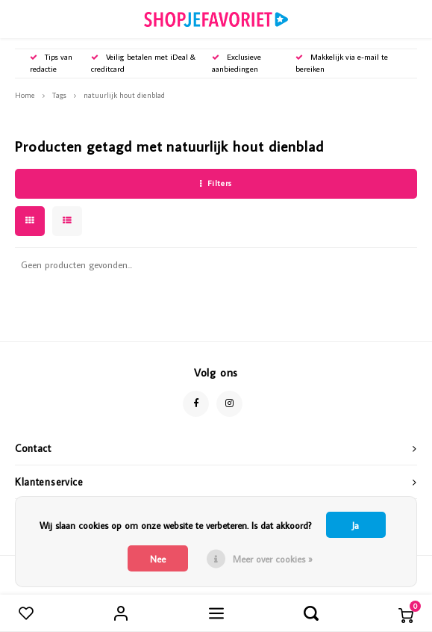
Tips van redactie (51, 63)
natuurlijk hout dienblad (124, 95)
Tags (59, 95)
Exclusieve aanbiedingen (236, 63)
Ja (355, 525)
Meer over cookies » (273, 559)
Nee (158, 559)
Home (25, 95)
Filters (215, 183)
